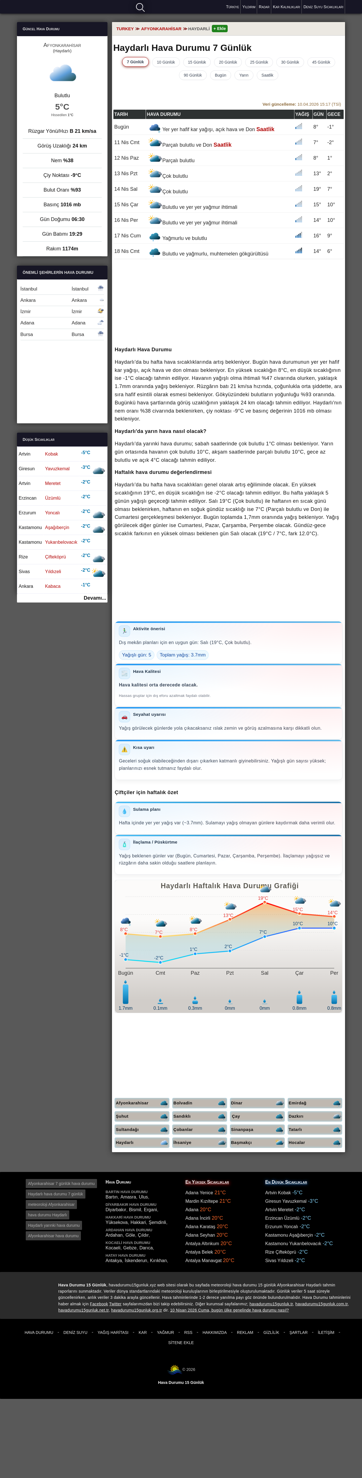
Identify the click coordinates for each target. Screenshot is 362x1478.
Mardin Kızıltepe (202, 1201)
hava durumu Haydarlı (47, 1215)
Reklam (245, 1332)
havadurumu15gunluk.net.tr (83, 1310)
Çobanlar (200, 1129)
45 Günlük (321, 62)
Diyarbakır (115, 1209)
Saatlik (267, 75)
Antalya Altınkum (202, 1243)
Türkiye (232, 7)
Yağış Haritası (113, 1332)
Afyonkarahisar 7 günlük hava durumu (61, 1183)
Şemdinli (157, 1222)
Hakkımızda (214, 1332)
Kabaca (53, 586)
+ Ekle (220, 28)
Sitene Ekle (181, 1342)
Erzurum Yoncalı (281, 1226)
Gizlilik (271, 1332)
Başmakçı (258, 1142)
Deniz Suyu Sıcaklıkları (323, 7)
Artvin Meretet (279, 1209)
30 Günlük (290, 62)
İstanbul (62, 288)
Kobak (51, 453)
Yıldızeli (53, 571)
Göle (130, 1235)
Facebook (99, 1304)
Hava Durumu (39, 1332)
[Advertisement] (228, 303)
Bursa (62, 334)
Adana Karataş (201, 1226)
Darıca (146, 1247)
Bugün (220, 75)
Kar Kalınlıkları (286, 7)
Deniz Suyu (75, 1332)
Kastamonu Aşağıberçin (289, 1235)
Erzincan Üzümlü (282, 1218)
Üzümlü (53, 497)
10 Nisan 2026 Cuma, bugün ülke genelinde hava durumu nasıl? (229, 1310)
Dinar (258, 1103)
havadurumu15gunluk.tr (271, 1304)
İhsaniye (200, 1142)
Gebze (130, 1247)
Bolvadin (200, 1103)
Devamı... (95, 598)
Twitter (115, 1304)
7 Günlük (135, 62)
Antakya (113, 1260)
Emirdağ (315, 1103)
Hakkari (138, 1222)
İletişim (326, 1332)
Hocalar (315, 1142)
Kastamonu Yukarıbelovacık (293, 1243)
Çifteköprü (55, 556)
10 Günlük (166, 62)
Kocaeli (112, 1247)
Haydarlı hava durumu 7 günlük (55, 1194)
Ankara (62, 300)
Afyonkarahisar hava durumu (53, 1236)
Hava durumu (37, 6)
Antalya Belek (199, 1252)
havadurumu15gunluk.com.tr (321, 1304)
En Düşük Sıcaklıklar (286, 1182)
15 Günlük (197, 62)
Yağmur (165, 1332)
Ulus (143, 1197)
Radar (264, 7)
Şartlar (298, 1332)
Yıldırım (248, 7)
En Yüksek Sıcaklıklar (207, 1182)
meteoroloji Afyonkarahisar (51, 1204)
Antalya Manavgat (204, 1260)
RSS (188, 1332)
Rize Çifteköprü (280, 1252)
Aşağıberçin (57, 527)
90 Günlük (193, 75)
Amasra (128, 1197)
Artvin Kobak (278, 1192)
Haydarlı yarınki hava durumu (54, 1225)
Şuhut (142, 1116)
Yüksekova (116, 1222)
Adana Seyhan (200, 1235)
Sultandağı (142, 1129)
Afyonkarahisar (142, 1103)
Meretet (53, 483)
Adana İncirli (198, 1218)
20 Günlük (228, 62)
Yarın (243, 75)
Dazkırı (315, 1116)
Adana (62, 322)
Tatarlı (315, 1129)
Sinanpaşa (258, 1129)
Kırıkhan (158, 1260)
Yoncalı (52, 512)
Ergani (150, 1209)
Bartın (111, 1197)
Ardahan (114, 1235)
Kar (143, 1332)
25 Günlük (259, 62)
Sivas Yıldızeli (279, 1260)
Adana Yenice (199, 1192)
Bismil (135, 1209)
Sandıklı (200, 1116)
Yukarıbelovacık (61, 542)
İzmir (62, 311)
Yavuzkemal (57, 468)
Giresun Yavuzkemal (286, 1201)
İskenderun (136, 1260)
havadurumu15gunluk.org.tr (136, 1310)
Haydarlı (142, 1142)
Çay (258, 1116)
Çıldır (143, 1235)
